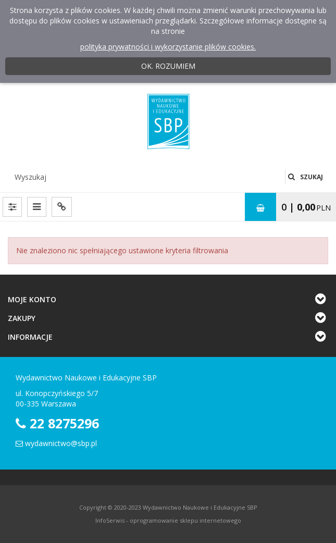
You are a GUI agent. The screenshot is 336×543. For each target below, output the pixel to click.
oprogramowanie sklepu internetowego (185, 520)
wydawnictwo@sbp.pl (61, 443)
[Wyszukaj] (146, 177)
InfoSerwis (110, 520)
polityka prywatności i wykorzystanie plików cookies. (168, 47)
